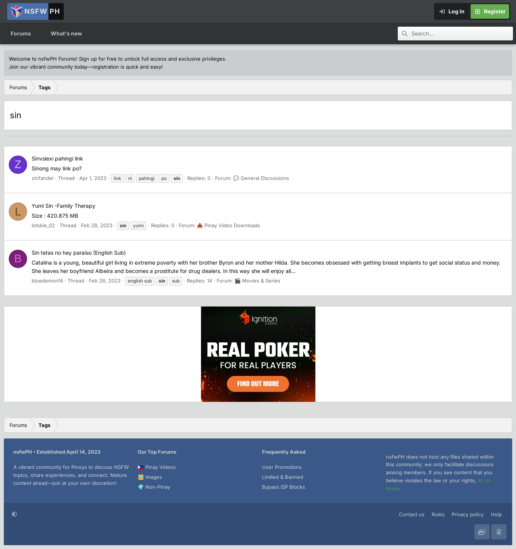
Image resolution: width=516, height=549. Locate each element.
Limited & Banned (282, 477)
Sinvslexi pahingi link (57, 158)
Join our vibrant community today (48, 67)
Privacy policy (468, 514)
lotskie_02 (43, 225)
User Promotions (282, 467)
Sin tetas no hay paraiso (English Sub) (79, 252)
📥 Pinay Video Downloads (228, 225)
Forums (21, 33)
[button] (38, 33)
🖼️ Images (150, 477)
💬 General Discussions (261, 178)
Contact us (411, 514)
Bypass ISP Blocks (283, 487)
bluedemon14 (47, 281)
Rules (438, 514)
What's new (66, 33)
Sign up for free (98, 59)
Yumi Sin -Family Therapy (63, 205)
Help (496, 514)
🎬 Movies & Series (257, 281)
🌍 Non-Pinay (154, 487)
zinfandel (42, 178)
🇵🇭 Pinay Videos (157, 467)
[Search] (462, 33)
